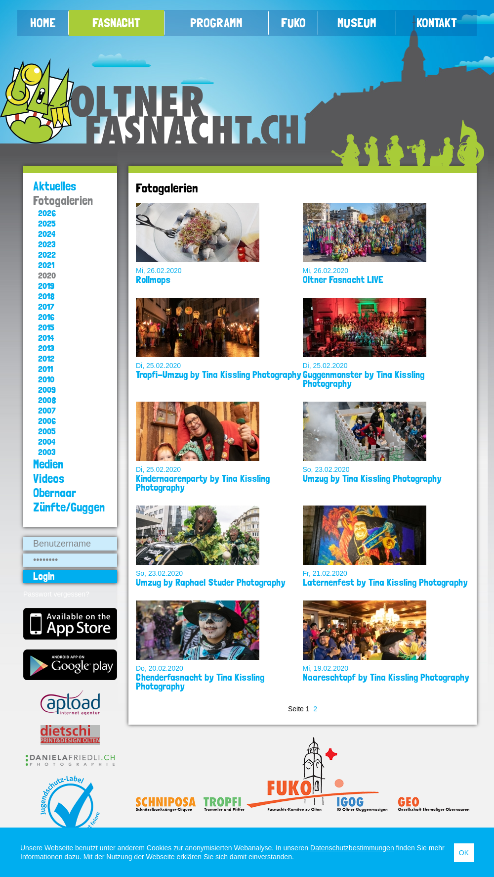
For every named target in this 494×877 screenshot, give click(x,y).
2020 (47, 275)
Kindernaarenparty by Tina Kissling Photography (203, 482)
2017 (46, 306)
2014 (46, 337)
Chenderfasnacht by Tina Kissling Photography (200, 681)
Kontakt (436, 22)
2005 (47, 431)
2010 (46, 379)
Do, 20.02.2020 (159, 668)
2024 (46, 234)
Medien (48, 464)
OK (464, 853)
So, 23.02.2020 (326, 469)
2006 (47, 420)
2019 (46, 285)
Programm (216, 22)
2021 (46, 265)
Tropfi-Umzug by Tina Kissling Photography (218, 374)
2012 (46, 358)
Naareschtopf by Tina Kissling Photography (386, 677)
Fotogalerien (63, 200)
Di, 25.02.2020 (158, 365)
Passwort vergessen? (56, 594)
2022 (47, 254)
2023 (47, 244)
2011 (45, 369)
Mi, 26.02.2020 (159, 271)
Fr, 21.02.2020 (325, 573)
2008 (47, 400)
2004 (46, 441)
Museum (356, 22)
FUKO (293, 22)
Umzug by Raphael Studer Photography (211, 582)
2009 (47, 389)
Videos (49, 478)
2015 (46, 327)
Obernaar (54, 493)
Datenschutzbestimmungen (352, 848)
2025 (47, 223)
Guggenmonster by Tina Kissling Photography (363, 379)
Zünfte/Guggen (69, 507)
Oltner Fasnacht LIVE (343, 279)
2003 (47, 452)
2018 (46, 296)
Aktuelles (55, 186)
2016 (46, 317)
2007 (47, 410)
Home (43, 22)
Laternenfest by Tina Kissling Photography (385, 582)
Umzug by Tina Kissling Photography (372, 478)
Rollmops (153, 279)
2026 (47, 213)
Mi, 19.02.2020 (326, 668)
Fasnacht (116, 22)
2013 (46, 348)
